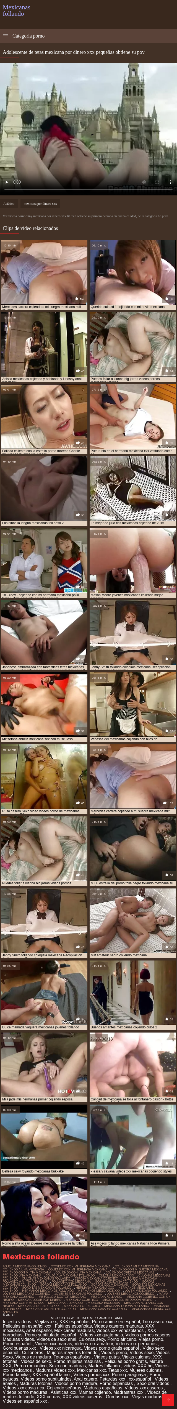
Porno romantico (30, 1365)
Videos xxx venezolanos (120, 1330)
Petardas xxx (113, 1379)
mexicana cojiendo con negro (127, 1299)
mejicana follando (106, 1296)
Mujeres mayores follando (73, 1352)
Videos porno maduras (25, 1392)
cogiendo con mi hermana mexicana (80, 1266)
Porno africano (121, 1339)
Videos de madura (33, 1357)
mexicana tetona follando (126, 1305)
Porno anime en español (116, 1321)
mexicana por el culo (82, 1305)
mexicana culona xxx (65, 1302)
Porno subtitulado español (51, 1335)
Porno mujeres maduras (78, 1361)
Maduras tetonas (35, 1383)
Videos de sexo (36, 1361)
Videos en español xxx (25, 1401)
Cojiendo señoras (64, 1388)
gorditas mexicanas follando (46, 1287)
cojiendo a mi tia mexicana (137, 1266)
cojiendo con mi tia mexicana (27, 1272)
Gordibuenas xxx (20, 1348)
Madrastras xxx (129, 1392)
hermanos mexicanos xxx (99, 1290)
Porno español (18, 1343)
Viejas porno (151, 1339)
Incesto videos (17, 1321)
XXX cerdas (48, 1396)
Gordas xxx (117, 1396)
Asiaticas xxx (63, 1392)
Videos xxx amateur (93, 1343)
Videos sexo (142, 1352)
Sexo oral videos (154, 1383)
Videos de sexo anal (56, 1339)
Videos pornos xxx (91, 1374)
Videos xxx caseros (144, 1388)
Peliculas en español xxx (28, 1326)
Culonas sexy (92, 1339)
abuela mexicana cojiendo (24, 1266)
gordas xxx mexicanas (109, 1284)
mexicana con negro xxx (23, 1302)
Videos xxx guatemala (101, 1335)
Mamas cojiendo (95, 1392)
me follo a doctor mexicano (62, 1296)
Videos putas (106, 1357)
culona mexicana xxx (116, 1275)
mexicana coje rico (82, 1299)
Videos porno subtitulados (46, 1379)
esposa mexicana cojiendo (96, 1278)
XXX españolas (74, 1321)
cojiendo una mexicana (22, 1275)
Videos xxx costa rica (23, 1388)
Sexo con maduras (67, 1365)
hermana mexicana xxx (95, 1287)
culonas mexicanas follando (46, 1278)
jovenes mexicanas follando (78, 1293)
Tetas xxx (117, 1370)
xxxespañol (140, 1379)
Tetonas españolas (73, 1357)
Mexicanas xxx (91, 1370)
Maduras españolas (103, 1388)
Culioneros (33, 1352)
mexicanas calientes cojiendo (51, 1308)
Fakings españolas (73, 1326)
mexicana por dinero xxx (40, 204)
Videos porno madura (76, 1383)
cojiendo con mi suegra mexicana (140, 1269)
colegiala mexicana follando (70, 1275)
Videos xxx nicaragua (61, 1348)
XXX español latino (51, 1374)
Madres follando (104, 1365)
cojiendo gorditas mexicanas (130, 1272)
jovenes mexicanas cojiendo (26, 1293)
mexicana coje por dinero (39, 1299)
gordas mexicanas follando (63, 1284)
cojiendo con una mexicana (78, 1272)
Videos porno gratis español (112, 1348)
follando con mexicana (71, 1281)
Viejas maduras (147, 1396)
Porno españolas (117, 1383)
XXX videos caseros (83, 1396)
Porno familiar (16, 1374)
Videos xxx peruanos (137, 1343)
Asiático (8, 204)
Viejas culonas (136, 1357)
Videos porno (114, 1352)
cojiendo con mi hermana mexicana (77, 1269)
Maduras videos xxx (54, 1370)
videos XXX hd (138, 1365)
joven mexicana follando (146, 1290)
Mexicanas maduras (74, 1330)
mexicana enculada (104, 1302)
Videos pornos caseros (148, 1335)
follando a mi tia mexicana (25, 1281)
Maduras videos (18, 1339)
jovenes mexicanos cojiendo (130, 1293)
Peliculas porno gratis (126, 1361)
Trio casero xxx (157, 1321)
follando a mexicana (140, 1278)
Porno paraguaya (129, 1374)
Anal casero (85, 1379)
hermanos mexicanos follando (48, 1290)
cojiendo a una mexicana (23, 1269)
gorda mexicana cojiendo (116, 1281)
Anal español (39, 1330)
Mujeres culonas (145, 1370)
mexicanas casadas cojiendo (103, 1308)
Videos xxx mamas (53, 1343)
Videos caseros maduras (118, 1326)
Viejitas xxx (46, 1321)
